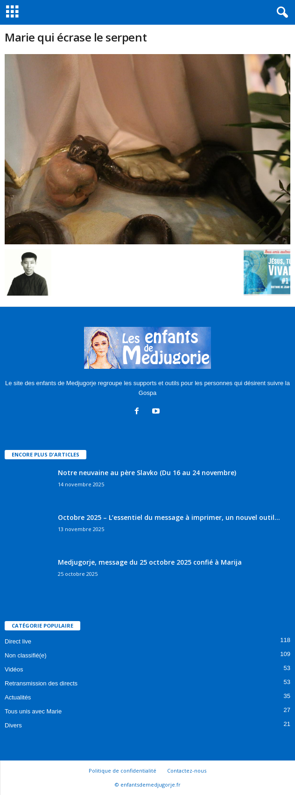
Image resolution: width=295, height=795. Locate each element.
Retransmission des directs (41, 683)
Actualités (18, 697)
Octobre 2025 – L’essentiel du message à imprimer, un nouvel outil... (169, 517)
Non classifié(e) (26, 655)
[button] (280, 12)
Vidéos (14, 669)
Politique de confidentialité (122, 770)
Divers (13, 725)
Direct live (18, 641)
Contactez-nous (186, 770)
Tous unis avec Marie (33, 711)
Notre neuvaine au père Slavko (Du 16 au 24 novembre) (147, 472)
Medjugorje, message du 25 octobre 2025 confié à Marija (150, 562)
